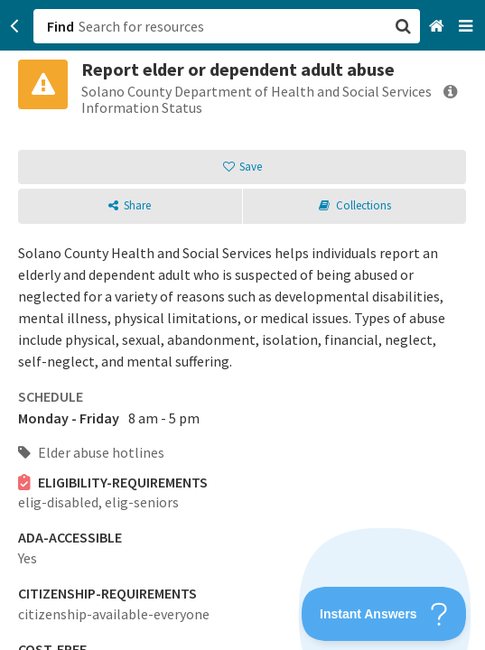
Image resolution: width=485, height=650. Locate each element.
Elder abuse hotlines (91, 452)
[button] (242, 325)
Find (60, 26)
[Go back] (15, 26)
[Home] (438, 26)
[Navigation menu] (467, 26)
